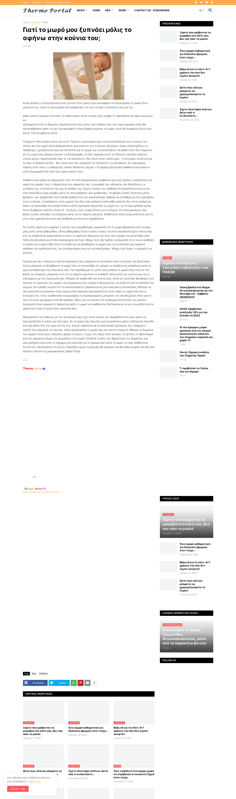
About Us (36, 2)
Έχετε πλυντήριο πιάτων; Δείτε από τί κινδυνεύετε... (88, 772)
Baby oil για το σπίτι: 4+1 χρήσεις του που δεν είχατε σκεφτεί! (131, 731)
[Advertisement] (63, 424)
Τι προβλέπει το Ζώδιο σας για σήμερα (194, 370)
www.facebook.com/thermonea (89, 539)
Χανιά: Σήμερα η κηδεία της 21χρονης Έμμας (194, 354)
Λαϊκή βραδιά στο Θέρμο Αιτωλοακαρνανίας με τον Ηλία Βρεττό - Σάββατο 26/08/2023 (196, 292)
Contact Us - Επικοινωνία (57, 2)
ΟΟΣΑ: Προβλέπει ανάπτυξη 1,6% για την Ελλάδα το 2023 (194, 312)
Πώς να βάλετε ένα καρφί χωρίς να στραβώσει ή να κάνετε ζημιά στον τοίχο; (134, 774)
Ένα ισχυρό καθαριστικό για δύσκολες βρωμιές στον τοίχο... (88, 729)
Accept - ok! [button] (18, 788)
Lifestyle (43, 673)
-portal (34, 368)
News (80, 10)
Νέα (45, 22)
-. (35, 488)
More (122, 10)
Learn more (34, 781)
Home (26, 2)
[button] (201, 10)
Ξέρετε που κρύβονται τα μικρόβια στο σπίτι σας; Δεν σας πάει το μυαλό (43, 731)
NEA (107, 10)
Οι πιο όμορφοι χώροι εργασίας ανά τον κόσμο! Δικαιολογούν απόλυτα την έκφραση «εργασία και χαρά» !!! (196, 334)
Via (25, 360)
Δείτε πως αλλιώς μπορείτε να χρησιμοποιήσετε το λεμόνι (192, 92)
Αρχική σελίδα (31, 22)
